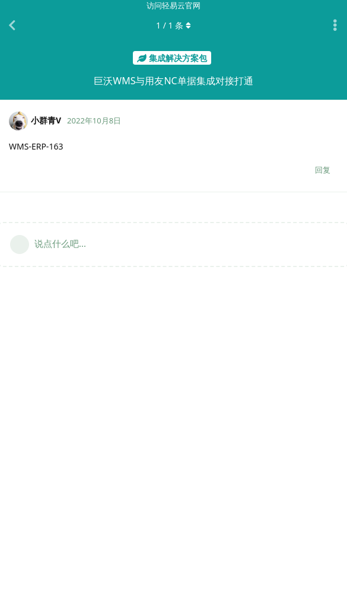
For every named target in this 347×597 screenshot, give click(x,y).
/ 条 (173, 25)
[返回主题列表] (12, 25)
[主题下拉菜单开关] (335, 25)
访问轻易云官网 (173, 5)
